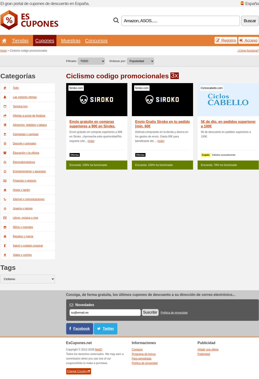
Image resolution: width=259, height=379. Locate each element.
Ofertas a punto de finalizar (23, 115)
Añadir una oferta (208, 349)
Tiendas (20, 40)
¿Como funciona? (248, 50)
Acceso (249, 40)
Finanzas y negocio (18, 180)
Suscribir (150, 312)
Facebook (81, 329)
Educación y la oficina (19, 152)
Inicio (3, 50)
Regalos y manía (16, 236)
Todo (9, 87)
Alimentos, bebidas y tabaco (23, 125)
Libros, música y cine (19, 217)
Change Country (78, 371)
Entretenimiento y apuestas (23, 171)
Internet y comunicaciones (22, 199)
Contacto (137, 349)
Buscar (250, 20)
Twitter (108, 329)
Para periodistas (142, 358)
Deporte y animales (18, 143)
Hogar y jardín (15, 189)
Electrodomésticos (17, 162)
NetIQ (98, 349)
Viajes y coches (16, 254)
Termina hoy (14, 106)
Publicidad (204, 354)
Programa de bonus (144, 354)
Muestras (70, 40)
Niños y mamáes (16, 227)
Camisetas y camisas (19, 134)
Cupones (44, 40)
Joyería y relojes (16, 208)
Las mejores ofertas (18, 97)
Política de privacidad (174, 312)
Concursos (96, 40)
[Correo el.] (105, 312)
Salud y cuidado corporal (21, 245)
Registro (226, 40)
